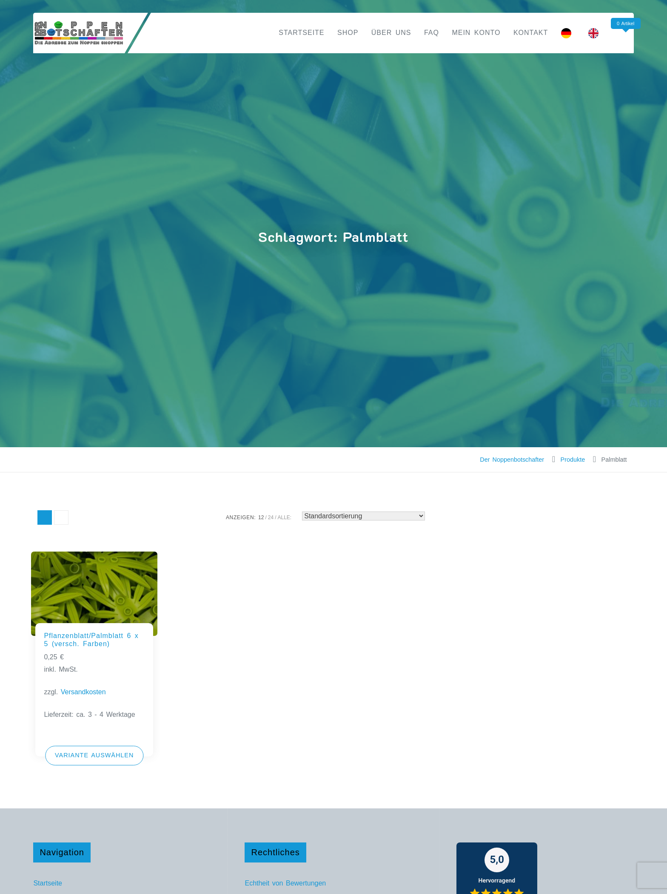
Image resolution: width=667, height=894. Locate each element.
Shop (347, 32)
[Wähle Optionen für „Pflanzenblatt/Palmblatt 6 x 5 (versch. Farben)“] (94, 755)
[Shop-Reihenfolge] (363, 516)
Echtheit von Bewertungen (285, 883)
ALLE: (285, 517)
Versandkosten (83, 692)
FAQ (431, 32)
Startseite (301, 32)
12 (261, 517)
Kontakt (530, 32)
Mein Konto (476, 32)
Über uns (391, 32)
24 (271, 517)
